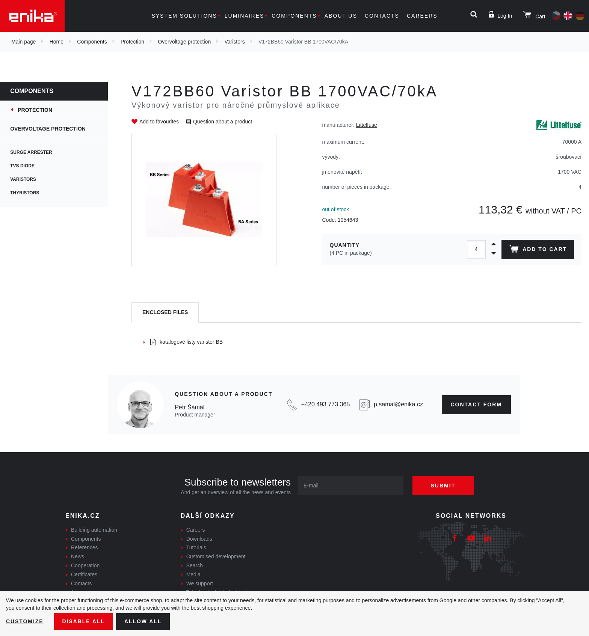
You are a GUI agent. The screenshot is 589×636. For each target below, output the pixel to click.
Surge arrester (36, 152)
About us (341, 16)
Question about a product (222, 122)
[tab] (165, 312)
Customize (25, 621)
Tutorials (196, 547)
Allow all (143, 621)
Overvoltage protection (184, 42)
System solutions (184, 16)
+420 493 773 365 (325, 404)
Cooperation (85, 565)
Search (194, 565)
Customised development (216, 556)
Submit (443, 486)
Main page (23, 42)
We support (199, 583)
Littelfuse (366, 125)
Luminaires (244, 16)
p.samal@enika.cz (398, 404)
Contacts (382, 16)
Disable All (83, 621)
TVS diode (27, 165)
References (84, 547)
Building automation (94, 530)
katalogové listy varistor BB (186, 342)
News (77, 556)
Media (193, 574)
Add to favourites (159, 122)
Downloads (199, 539)
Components (294, 16)
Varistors (234, 42)
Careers (422, 16)
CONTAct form (476, 404)
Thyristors (29, 192)
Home (56, 42)
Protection (132, 42)
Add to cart (538, 250)
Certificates (84, 574)
